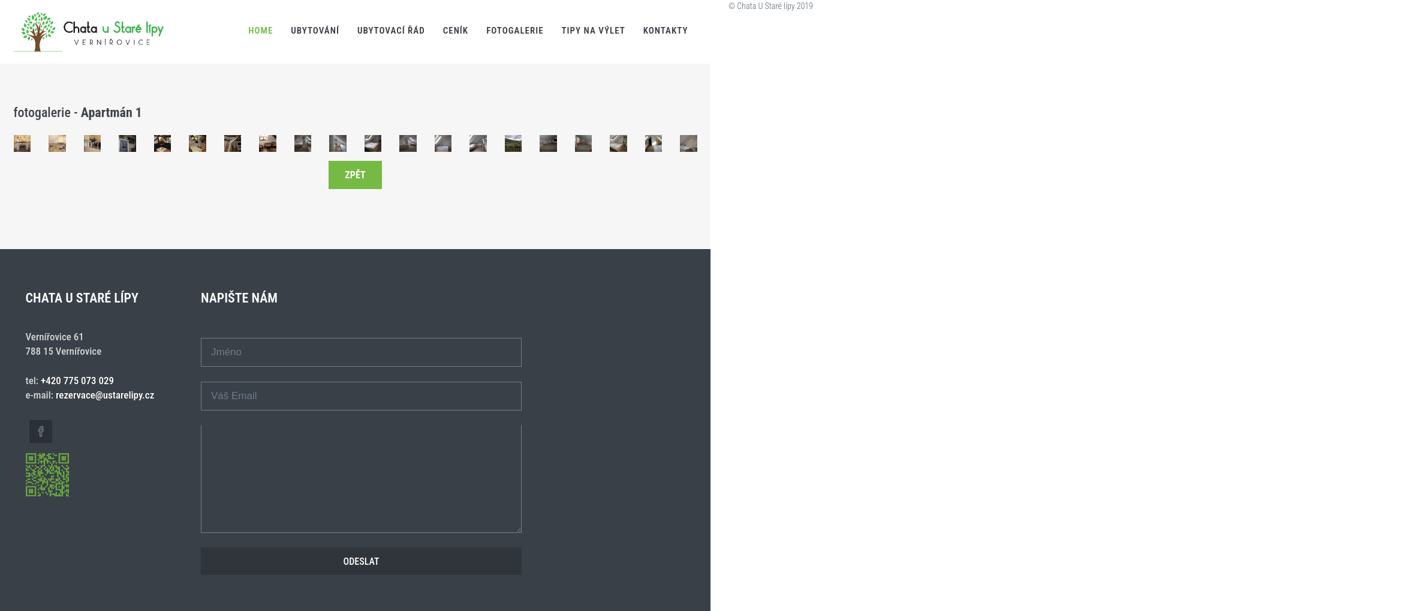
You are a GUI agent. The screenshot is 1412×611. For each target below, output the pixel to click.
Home (260, 30)
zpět (355, 175)
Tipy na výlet (593, 30)
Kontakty (665, 30)
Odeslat (362, 561)
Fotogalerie (514, 30)
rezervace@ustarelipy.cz (105, 395)
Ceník (455, 30)
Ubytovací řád (391, 30)
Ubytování (315, 30)
